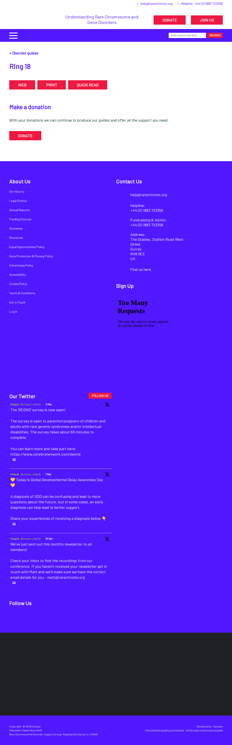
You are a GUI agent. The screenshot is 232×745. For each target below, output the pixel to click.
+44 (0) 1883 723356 (208, 3)
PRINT (51, 84)
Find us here (140, 269)
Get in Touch (17, 302)
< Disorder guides (23, 53)
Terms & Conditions (22, 293)
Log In (13, 311)
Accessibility (17, 274)
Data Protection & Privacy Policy (31, 256)
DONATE (169, 20)
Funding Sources (20, 219)
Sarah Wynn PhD (32, 730)
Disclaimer (16, 228)
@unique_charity (30, 404)
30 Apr (49, 538)
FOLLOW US (100, 396)
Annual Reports (19, 210)
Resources (16, 237)
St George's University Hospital (204, 730)
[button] (13, 35)
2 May (48, 404)
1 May (48, 474)
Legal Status (18, 201)
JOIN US (207, 20)
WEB (22, 84)
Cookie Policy (18, 284)
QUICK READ (87, 84)
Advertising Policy (21, 265)
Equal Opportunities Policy (26, 247)
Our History (16, 191)
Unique (14, 404)
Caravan (218, 726)
